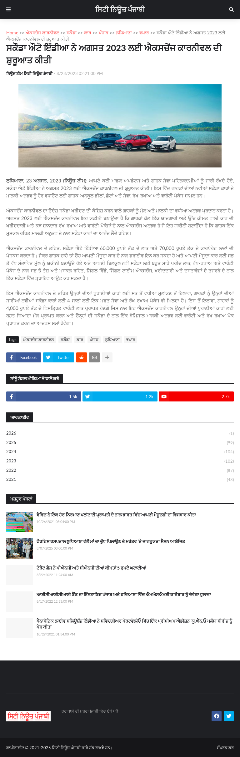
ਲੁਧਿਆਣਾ (112, 339)
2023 (120, 461)
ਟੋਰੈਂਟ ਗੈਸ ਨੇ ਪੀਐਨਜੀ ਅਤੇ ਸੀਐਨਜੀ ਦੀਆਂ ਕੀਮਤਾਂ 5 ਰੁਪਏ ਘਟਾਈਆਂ (91, 567)
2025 (120, 443)
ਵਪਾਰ (130, 339)
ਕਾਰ (80, 339)
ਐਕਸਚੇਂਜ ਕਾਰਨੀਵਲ (38, 339)
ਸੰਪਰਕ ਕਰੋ (225, 747)
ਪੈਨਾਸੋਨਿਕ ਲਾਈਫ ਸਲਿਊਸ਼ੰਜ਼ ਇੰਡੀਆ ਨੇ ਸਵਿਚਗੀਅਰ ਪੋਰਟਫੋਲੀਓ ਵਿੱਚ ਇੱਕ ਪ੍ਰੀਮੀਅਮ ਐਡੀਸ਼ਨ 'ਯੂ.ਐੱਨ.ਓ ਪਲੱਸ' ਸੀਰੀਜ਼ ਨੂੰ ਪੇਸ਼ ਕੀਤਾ (134, 624)
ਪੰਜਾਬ (94, 339)
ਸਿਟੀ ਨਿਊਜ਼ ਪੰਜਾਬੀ (120, 9)
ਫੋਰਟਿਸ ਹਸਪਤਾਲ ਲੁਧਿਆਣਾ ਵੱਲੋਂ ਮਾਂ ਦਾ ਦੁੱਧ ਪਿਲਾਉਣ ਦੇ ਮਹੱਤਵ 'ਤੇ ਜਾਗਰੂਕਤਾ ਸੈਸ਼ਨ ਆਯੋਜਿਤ (111, 541)
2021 (120, 480)
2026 (120, 434)
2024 (120, 452)
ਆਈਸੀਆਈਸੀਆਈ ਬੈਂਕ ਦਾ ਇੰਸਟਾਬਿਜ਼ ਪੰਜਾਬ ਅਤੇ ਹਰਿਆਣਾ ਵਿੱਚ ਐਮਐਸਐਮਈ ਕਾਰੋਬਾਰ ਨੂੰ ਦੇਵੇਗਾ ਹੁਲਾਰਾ (124, 594)
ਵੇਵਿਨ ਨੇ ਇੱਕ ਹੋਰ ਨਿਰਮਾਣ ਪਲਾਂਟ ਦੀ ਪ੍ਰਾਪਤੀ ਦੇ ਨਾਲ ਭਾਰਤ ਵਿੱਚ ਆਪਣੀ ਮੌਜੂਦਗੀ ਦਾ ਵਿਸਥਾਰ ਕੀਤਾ (116, 514)
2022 (120, 471)
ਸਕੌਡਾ (65, 339)
